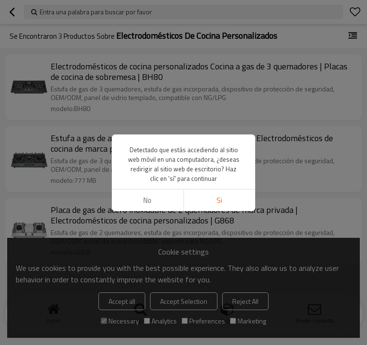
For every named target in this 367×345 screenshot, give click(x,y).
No (147, 200)
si (219, 200)
